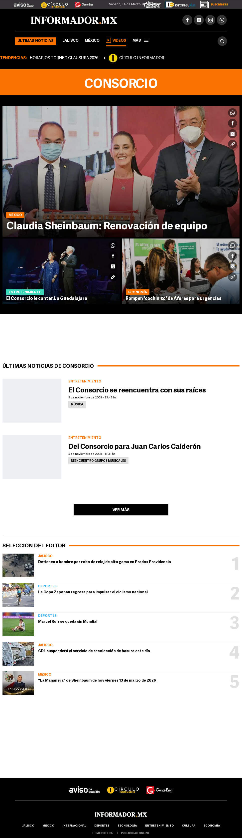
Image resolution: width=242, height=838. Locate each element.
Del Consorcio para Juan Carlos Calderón (134, 447)
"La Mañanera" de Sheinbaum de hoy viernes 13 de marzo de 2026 (97, 681)
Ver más (121, 510)
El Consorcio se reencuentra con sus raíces (137, 390)
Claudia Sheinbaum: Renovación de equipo (106, 226)
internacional (74, 826)
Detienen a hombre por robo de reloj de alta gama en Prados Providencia (104, 562)
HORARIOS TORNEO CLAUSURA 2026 (64, 58)
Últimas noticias (35, 41)
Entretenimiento (159, 826)
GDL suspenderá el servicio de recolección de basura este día (94, 651)
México (92, 41)
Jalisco (70, 41)
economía (212, 826)
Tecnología (127, 826)
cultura (188, 826)
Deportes (47, 586)
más (140, 41)
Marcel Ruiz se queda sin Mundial (67, 622)
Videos (116, 40)
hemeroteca (102, 833)
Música (77, 404)
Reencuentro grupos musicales (98, 461)
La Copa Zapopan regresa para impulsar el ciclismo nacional (93, 592)
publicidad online (135, 833)
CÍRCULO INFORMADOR (141, 58)
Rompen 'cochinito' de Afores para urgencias (173, 298)
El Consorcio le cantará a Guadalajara (46, 298)
